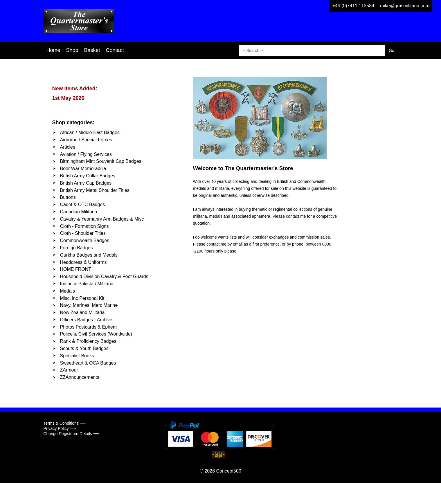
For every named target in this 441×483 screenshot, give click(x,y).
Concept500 (228, 470)
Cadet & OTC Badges (82, 204)
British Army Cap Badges (86, 183)
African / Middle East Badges (90, 132)
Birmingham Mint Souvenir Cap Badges (100, 161)
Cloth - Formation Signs (84, 226)
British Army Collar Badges (87, 175)
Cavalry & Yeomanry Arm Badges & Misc (102, 219)
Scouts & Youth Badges (84, 348)
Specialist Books (77, 355)
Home (53, 50)
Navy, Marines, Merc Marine (89, 305)
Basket (92, 50)
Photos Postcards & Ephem (88, 327)
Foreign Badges (76, 247)
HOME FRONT (75, 269)
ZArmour (69, 369)
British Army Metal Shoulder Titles (94, 190)
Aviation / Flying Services (86, 154)
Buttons (68, 197)
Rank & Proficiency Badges (88, 341)
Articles (67, 147)
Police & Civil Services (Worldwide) (96, 333)
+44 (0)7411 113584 (353, 5)
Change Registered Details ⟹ (71, 433)
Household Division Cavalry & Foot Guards (104, 276)
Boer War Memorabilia (83, 168)
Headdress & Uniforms (83, 262)
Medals (67, 291)
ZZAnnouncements (79, 377)
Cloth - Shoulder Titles (83, 233)
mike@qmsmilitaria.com (404, 5)
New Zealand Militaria (82, 312)
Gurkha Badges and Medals (89, 255)
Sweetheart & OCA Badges (88, 363)
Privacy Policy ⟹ (60, 428)
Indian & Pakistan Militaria (87, 283)
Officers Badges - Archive (86, 319)
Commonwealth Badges (84, 240)
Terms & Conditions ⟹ (65, 423)
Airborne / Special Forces (86, 139)
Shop (72, 50)
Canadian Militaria (78, 211)
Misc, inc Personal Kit (82, 298)
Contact (115, 50)
